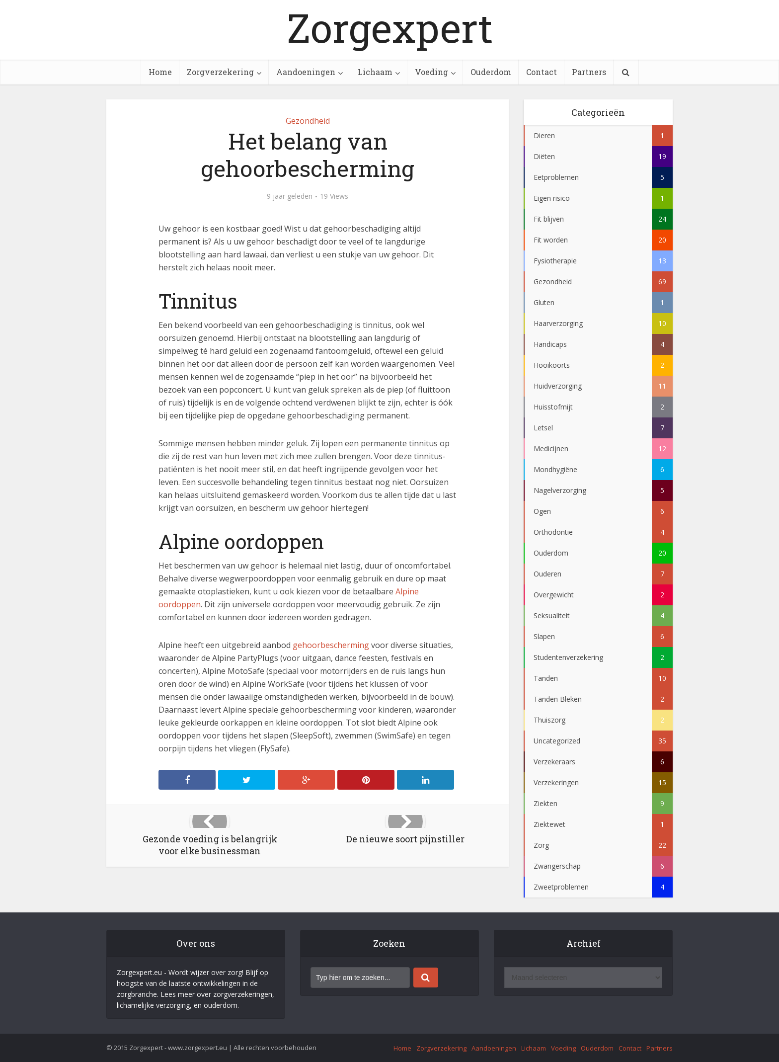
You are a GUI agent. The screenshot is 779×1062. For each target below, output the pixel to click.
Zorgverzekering (220, 72)
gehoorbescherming (331, 645)
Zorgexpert (390, 27)
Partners (589, 72)
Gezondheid (308, 120)
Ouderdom (490, 72)
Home (160, 72)
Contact (541, 72)
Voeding (431, 72)
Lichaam (375, 72)
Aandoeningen (305, 72)
